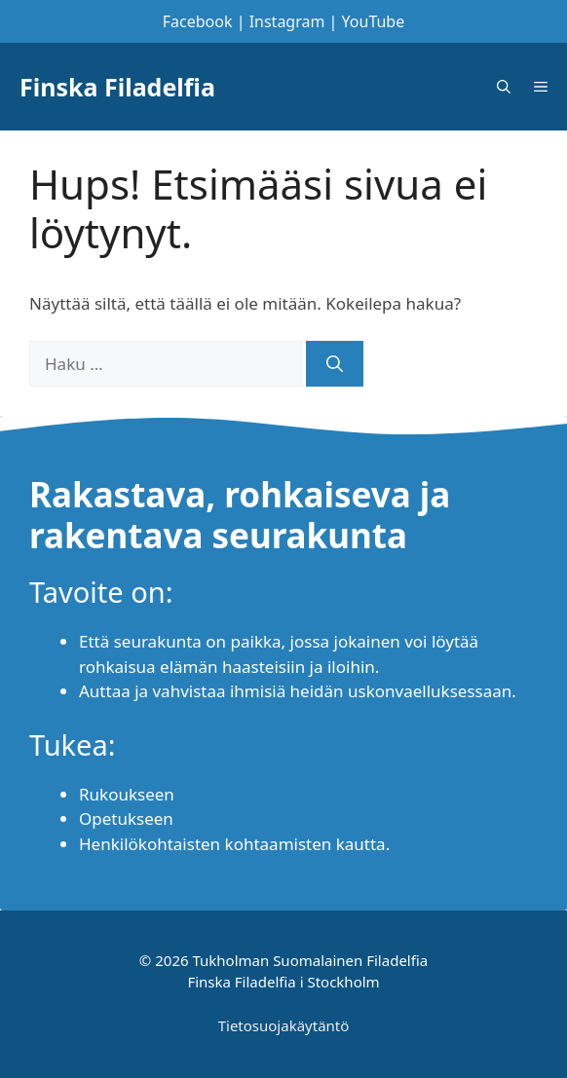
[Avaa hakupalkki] (503, 86)
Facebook (198, 21)
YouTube (373, 21)
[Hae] (334, 364)
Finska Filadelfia (117, 86)
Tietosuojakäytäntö (284, 1025)
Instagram (287, 21)
